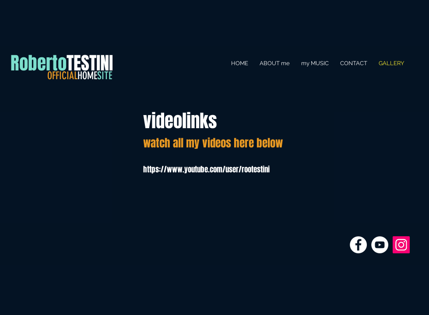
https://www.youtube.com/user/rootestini (206, 169)
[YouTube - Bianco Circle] (379, 244)
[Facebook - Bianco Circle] (358, 244)
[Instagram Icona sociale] (401, 244)
